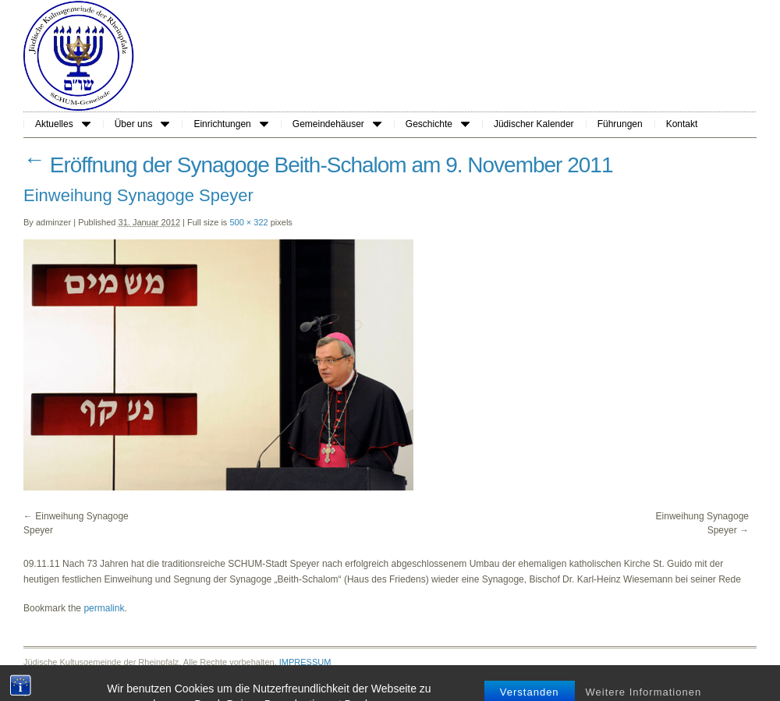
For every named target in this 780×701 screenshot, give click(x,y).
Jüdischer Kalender (534, 124)
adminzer (53, 222)
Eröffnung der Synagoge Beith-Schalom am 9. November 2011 (318, 165)
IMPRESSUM (305, 662)
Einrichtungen (230, 124)
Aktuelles (62, 124)
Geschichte (438, 124)
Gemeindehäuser (336, 124)
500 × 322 (248, 222)
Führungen (620, 124)
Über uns (142, 124)
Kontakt (682, 124)
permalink (103, 608)
